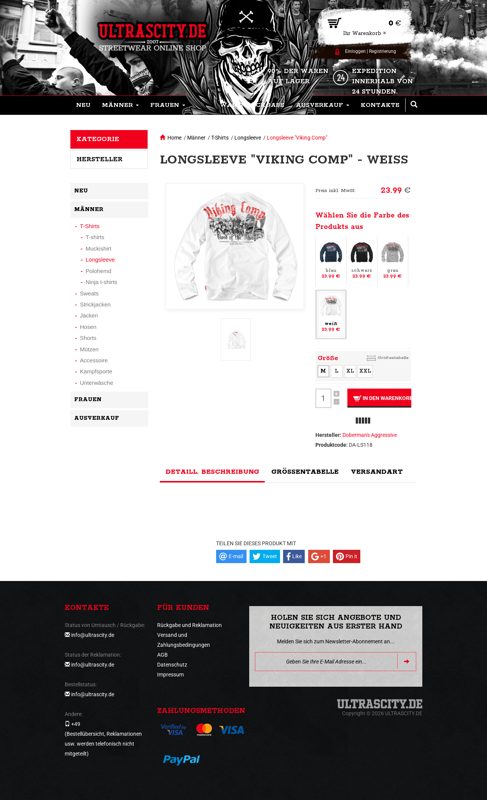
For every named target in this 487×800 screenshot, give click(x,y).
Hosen (88, 327)
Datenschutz (172, 665)
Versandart (377, 472)
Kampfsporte (96, 371)
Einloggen (355, 51)
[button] (120, 105)
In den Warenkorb (382, 398)
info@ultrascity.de (92, 635)
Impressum (170, 674)
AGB (162, 655)
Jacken (89, 315)
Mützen (89, 349)
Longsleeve (247, 138)
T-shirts (95, 237)
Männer (196, 138)
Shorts (88, 338)
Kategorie (97, 139)
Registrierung (382, 51)
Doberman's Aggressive (369, 435)
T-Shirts (220, 138)
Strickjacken (95, 304)
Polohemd (98, 271)
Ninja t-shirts (101, 282)
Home (174, 138)
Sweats (89, 293)
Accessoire (94, 360)
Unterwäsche (96, 382)
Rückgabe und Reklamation (189, 625)
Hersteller (99, 159)
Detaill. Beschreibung (212, 472)
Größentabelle (393, 357)
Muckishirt (98, 248)
